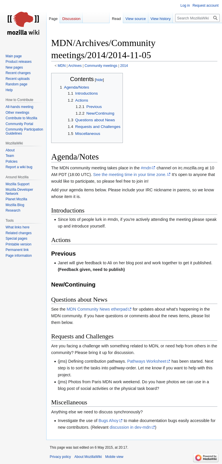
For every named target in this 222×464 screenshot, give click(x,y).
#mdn (146, 168)
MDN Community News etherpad (97, 309)
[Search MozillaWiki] (197, 18)
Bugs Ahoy (109, 420)
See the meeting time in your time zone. (129, 174)
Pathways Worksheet (146, 361)
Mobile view (114, 457)
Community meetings (100, 66)
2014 (124, 66)
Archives (75, 66)
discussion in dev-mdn (130, 427)
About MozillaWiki (88, 457)
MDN (62, 66)
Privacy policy (60, 457)
